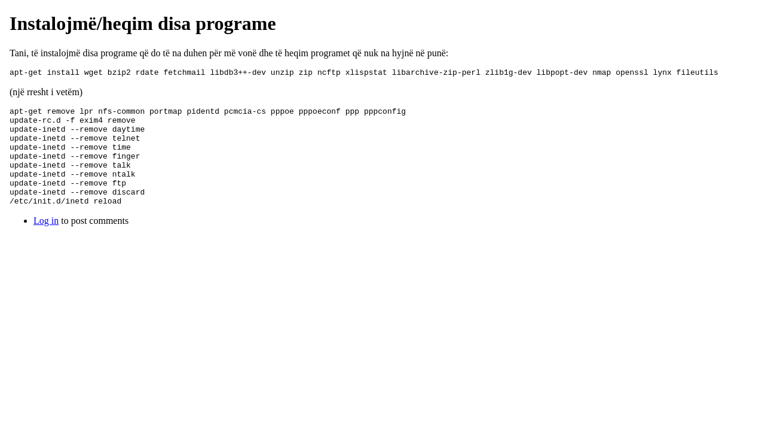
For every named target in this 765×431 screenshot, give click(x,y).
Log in (46, 242)
